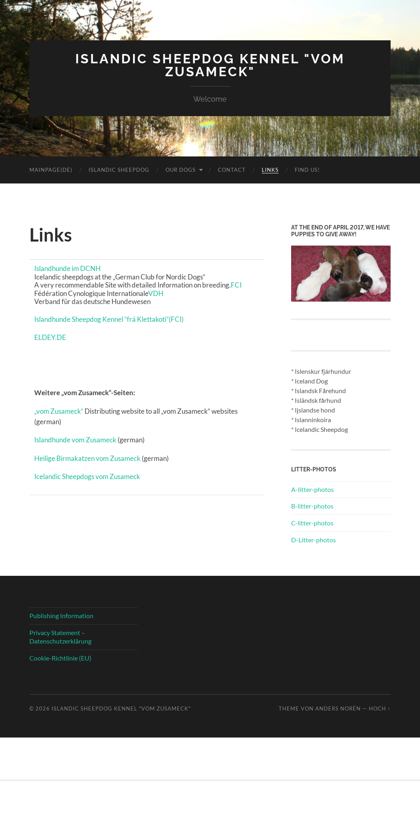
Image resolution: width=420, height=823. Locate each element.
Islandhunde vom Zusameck (75, 439)
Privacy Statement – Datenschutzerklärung (60, 637)
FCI (236, 285)
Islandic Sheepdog (119, 170)
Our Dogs (181, 170)
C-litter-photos (312, 523)
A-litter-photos (312, 489)
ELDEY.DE (50, 337)
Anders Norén (338, 708)
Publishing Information (61, 615)
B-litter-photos (312, 506)
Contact (232, 170)
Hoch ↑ (380, 708)
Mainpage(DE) (50, 170)
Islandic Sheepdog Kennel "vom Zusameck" (210, 65)
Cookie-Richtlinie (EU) (60, 658)
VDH (155, 293)
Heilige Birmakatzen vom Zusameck (87, 458)
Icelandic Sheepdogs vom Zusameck (87, 476)
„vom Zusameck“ (58, 411)
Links (270, 170)
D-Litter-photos (313, 540)
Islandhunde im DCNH (67, 268)
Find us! (307, 170)
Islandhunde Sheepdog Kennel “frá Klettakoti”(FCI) (109, 319)
